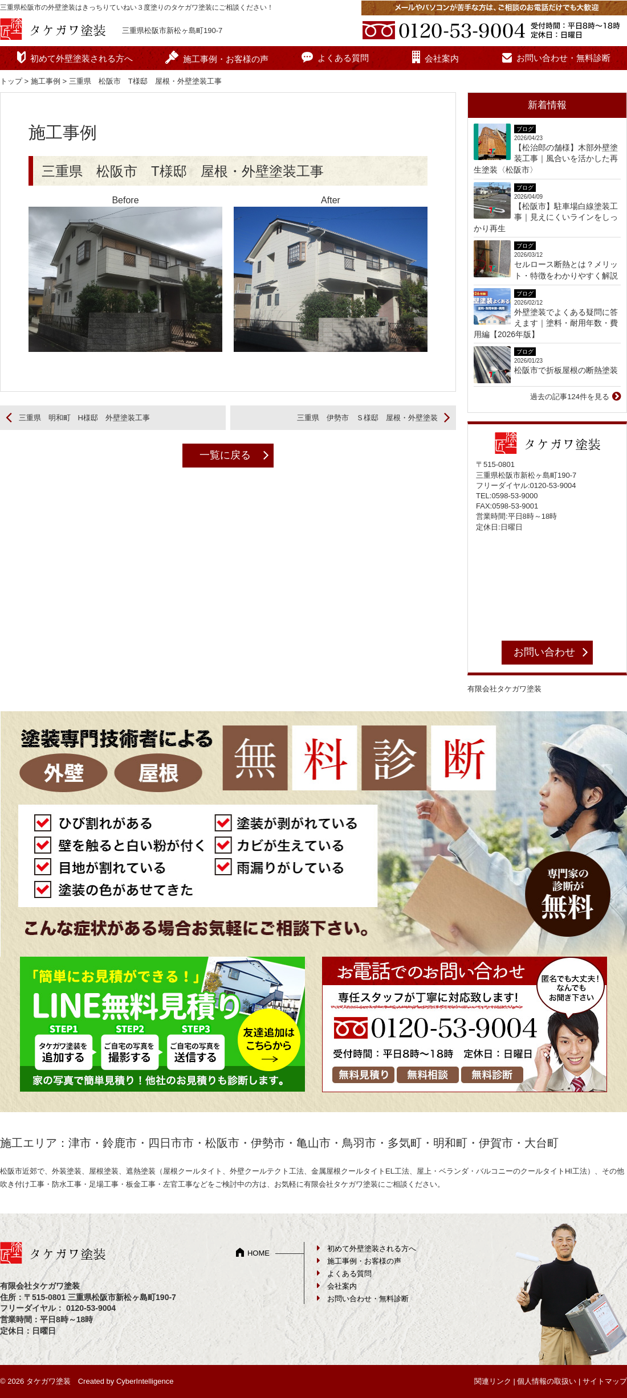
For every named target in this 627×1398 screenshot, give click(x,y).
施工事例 (45, 81)
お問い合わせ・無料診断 (563, 58)
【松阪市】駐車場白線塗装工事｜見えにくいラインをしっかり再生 (546, 217)
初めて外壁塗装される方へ (81, 58)
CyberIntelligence (144, 1381)
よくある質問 (343, 58)
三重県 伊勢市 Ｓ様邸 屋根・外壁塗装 (367, 417)
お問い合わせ (544, 652)
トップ (11, 81)
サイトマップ (605, 1381)
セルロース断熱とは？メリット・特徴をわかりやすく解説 (566, 270)
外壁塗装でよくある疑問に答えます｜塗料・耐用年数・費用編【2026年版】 (546, 323)
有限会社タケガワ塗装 (504, 688)
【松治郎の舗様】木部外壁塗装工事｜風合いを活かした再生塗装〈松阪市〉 (546, 158)
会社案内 (442, 58)
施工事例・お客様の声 (225, 59)
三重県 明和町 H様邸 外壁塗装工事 (84, 417)
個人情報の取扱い (546, 1381)
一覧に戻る (225, 455)
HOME (258, 1253)
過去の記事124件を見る (569, 396)
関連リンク (492, 1381)
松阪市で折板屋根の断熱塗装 (566, 370)
